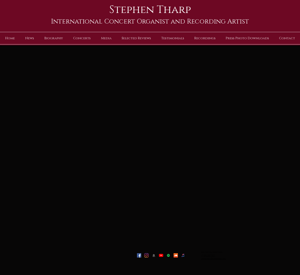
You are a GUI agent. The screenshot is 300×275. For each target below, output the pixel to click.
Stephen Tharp (150, 10)
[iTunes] (183, 255)
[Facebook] (139, 255)
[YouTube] (161, 255)
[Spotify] (168, 255)
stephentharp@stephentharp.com (213, 258)
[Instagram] (146, 255)
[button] (106, 38)
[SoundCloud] (176, 255)
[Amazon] (154, 255)
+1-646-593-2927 (208, 255)
